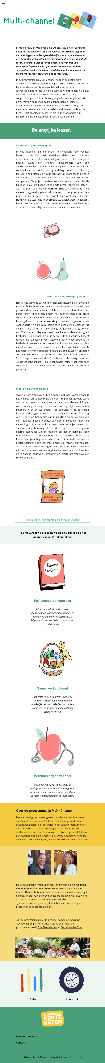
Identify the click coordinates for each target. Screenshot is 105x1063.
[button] (3, 4)
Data (33, 999)
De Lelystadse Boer (71, 927)
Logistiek (72, 999)
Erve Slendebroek (47, 927)
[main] (52, 82)
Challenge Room (28, 835)
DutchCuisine (50, 923)
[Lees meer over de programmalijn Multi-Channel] (52, 520)
